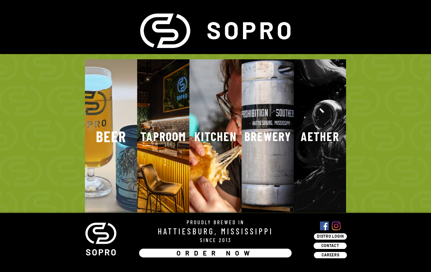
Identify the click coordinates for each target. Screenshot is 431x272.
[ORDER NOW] (215, 253)
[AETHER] (320, 136)
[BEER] (111, 136)
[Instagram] (336, 225)
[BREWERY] (268, 136)
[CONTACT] (330, 246)
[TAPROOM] (163, 136)
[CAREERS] (330, 255)
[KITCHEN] (215, 136)
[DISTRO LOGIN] (330, 236)
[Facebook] (324, 225)
